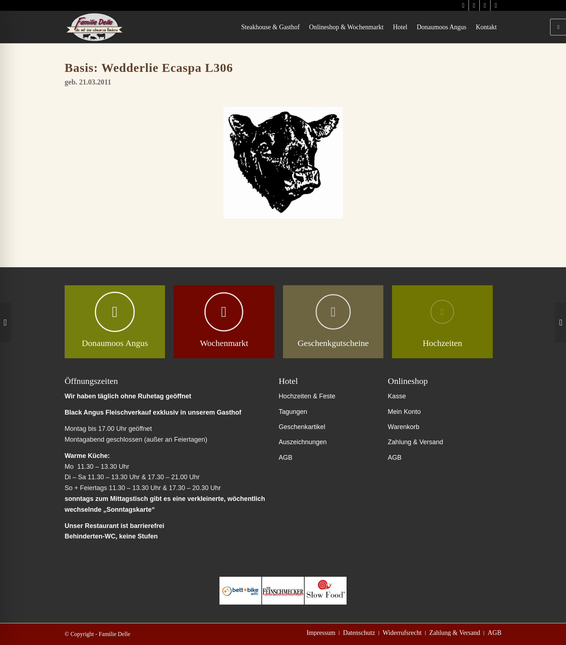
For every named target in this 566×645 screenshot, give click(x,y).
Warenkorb (403, 426)
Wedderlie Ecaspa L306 (167, 67)
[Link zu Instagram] (463, 5)
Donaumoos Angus (115, 343)
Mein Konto (404, 411)
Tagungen (293, 411)
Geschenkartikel (302, 426)
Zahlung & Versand (415, 442)
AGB (285, 457)
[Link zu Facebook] (485, 5)
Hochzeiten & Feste (307, 396)
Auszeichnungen (303, 442)
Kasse (397, 396)
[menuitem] (270, 27)
